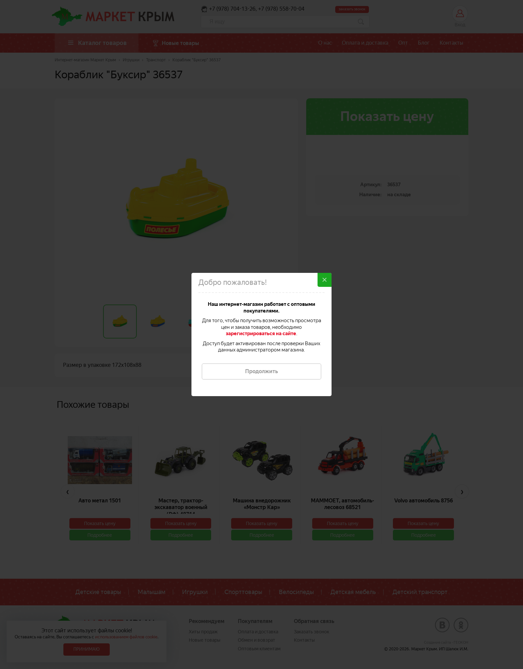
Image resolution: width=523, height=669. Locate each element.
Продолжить (261, 371)
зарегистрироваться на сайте (261, 333)
